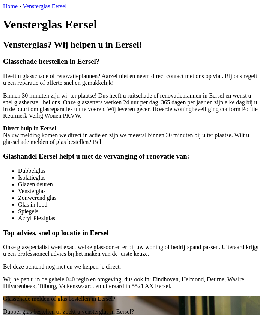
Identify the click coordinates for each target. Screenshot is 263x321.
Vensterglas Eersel (44, 6)
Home (10, 6)
